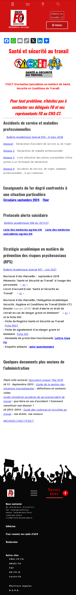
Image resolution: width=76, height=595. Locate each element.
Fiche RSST (11, 325)
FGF (11, 568)
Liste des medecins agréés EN (22, 229)
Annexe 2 (8, 150)
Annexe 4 (8, 168)
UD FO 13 (14, 572)
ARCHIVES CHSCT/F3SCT (18, 420)
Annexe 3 (8, 157)
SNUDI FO (15, 563)
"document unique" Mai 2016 (45, 379)
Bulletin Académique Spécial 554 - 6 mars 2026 (34, 136)
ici (24, 284)
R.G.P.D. (14, 590)
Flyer (46, 200)
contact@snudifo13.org (19, 510)
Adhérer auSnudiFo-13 (57, 15)
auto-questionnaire (41, 346)
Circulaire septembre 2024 (21, 200)
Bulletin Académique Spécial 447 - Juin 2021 (29, 269)
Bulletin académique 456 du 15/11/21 (26, 222)
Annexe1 (8, 143)
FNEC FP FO (16, 559)
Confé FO (15, 576)
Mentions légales (20, 586)
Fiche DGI (22, 333)
